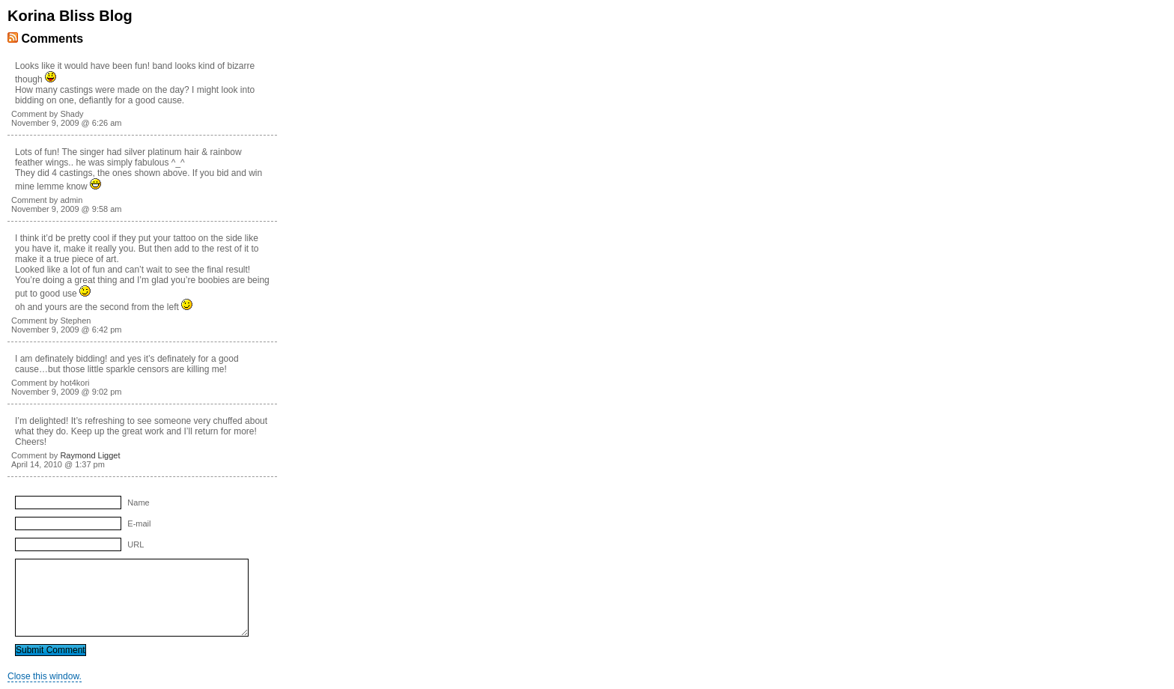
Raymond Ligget (90, 455)
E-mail (138, 523)
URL (135, 544)
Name (138, 502)
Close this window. (44, 676)
